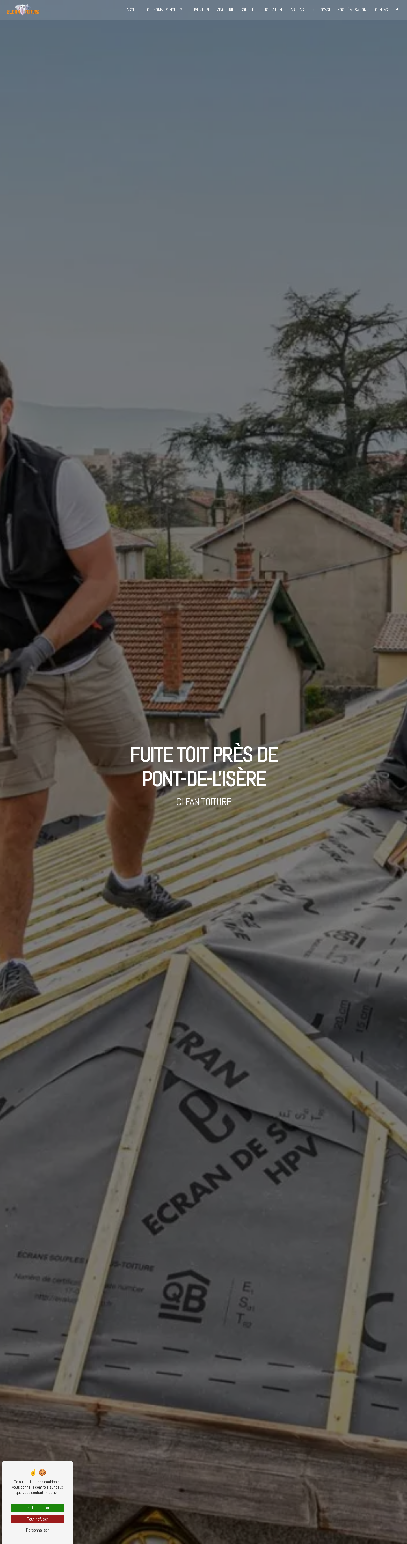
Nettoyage (321, 10)
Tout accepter (37, 1508)
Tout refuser (37, 1519)
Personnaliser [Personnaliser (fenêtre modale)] (37, 1530)
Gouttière (249, 10)
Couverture (199, 10)
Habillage (297, 10)
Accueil (133, 10)
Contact (381, 10)
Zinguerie (224, 10)
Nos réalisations (352, 10)
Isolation (273, 10)
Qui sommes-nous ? (163, 10)
